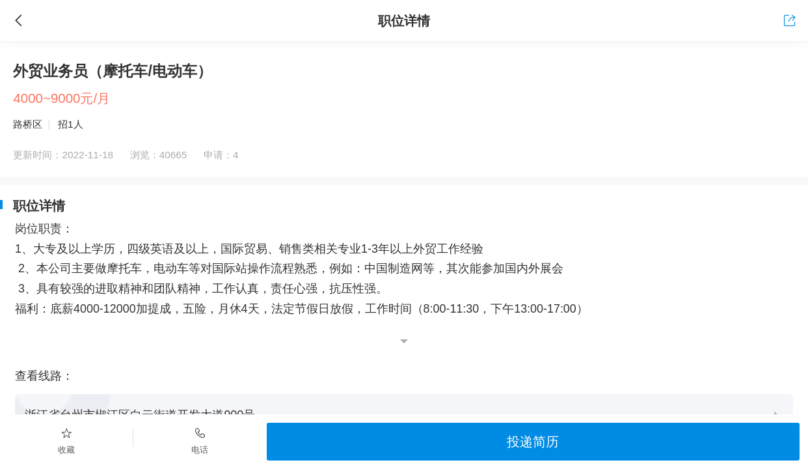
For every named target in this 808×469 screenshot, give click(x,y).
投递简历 (533, 441)
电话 (200, 440)
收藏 (66, 440)
